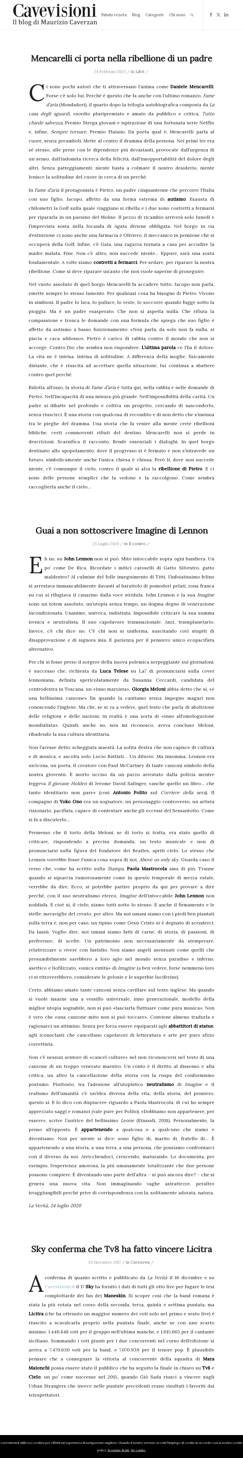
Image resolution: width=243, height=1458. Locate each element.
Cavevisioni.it (60, 1287)
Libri (139, 71)
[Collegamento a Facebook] (211, 15)
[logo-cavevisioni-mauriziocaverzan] (55, 15)
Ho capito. (138, 1450)
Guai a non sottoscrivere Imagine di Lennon (121, 530)
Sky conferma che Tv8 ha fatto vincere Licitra (121, 1249)
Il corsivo (137, 543)
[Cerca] (192, 15)
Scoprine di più (118, 1450)
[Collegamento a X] (218, 15)
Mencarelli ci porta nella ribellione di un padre (121, 58)
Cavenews (140, 1262)
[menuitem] (114, 15)
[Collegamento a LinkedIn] (226, 15)
